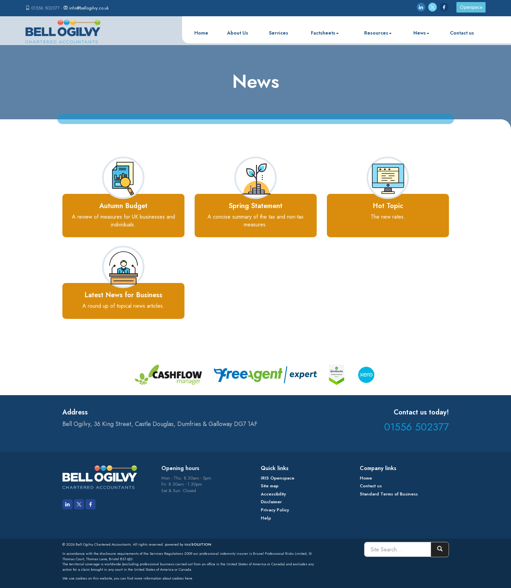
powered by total (188, 544)
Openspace (471, 7)
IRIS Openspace (277, 478)
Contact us (462, 32)
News (421, 32)
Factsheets (325, 32)
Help (266, 518)
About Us (237, 32)
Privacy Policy (275, 510)
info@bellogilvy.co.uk (89, 8)
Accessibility (273, 494)
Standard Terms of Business (389, 494)
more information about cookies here (163, 578)
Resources (378, 32)
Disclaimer (271, 502)
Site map (269, 486)
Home (201, 32)
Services (278, 32)
